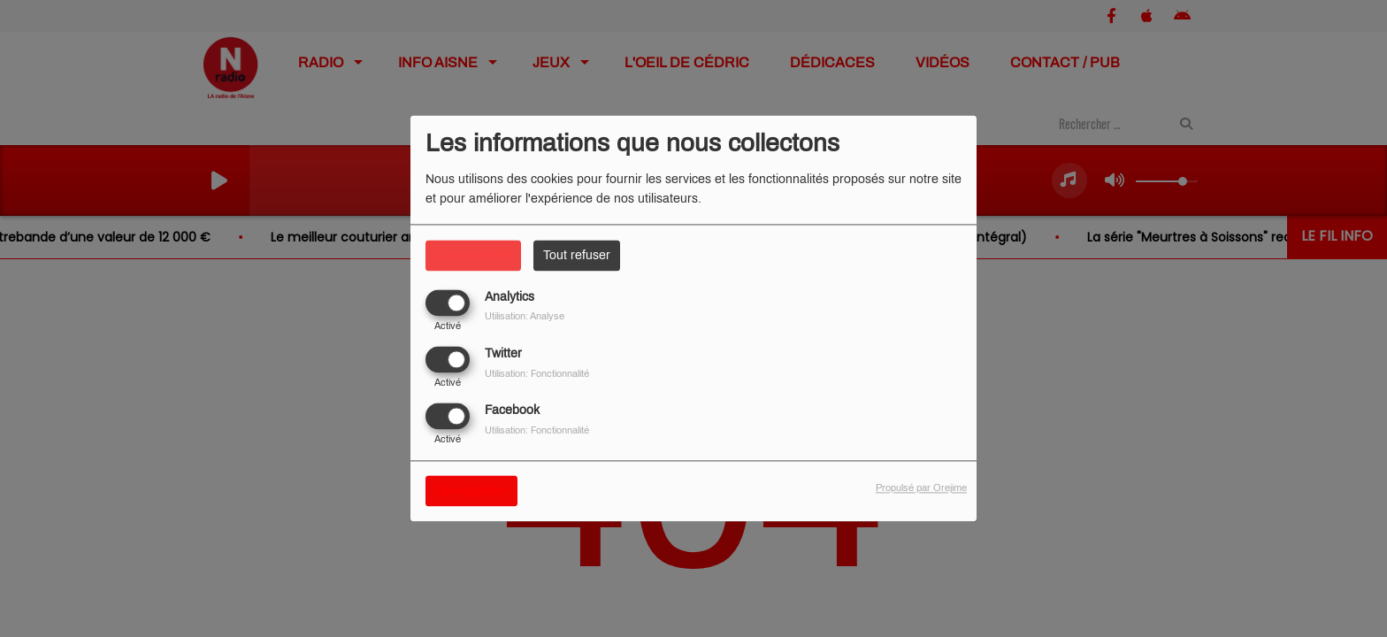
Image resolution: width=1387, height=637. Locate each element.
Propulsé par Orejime (921, 488)
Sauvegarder (471, 491)
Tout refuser (576, 255)
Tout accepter (473, 255)
